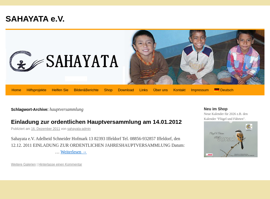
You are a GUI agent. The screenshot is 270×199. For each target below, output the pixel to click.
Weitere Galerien (23, 164)
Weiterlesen (74, 152)
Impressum (200, 90)
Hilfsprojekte (37, 90)
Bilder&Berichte (86, 90)
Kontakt (179, 90)
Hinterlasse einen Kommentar (60, 164)
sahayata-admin (79, 129)
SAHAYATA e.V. (35, 18)
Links (143, 90)
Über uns (160, 90)
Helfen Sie (60, 90)
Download (126, 90)
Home (16, 90)
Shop (108, 90)
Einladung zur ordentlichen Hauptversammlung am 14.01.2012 (96, 122)
